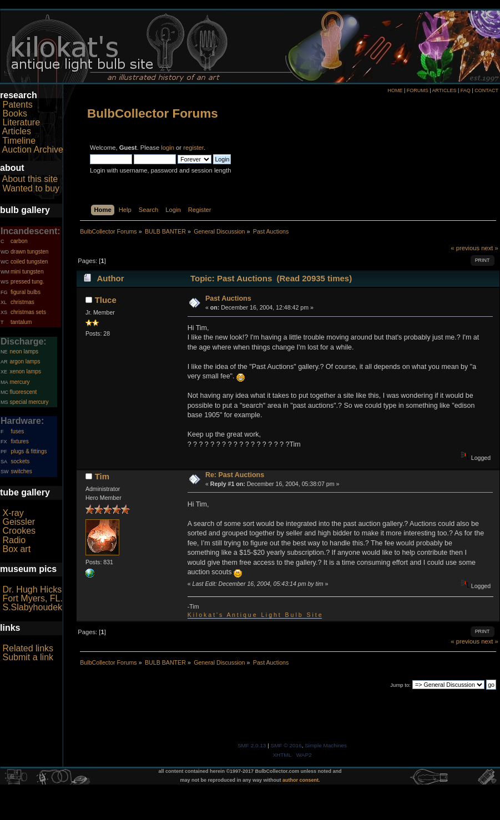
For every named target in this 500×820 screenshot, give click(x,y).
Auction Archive (32, 149)
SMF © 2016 (286, 745)
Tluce (106, 300)
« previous (465, 248)
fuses (17, 431)
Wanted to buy (30, 188)
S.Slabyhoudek (32, 607)
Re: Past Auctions (234, 475)
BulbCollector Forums (152, 113)
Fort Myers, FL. (32, 598)
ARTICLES (444, 90)
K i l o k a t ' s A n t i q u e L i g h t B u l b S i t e (255, 614)
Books (14, 113)
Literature (21, 122)
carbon (19, 241)
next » (489, 248)
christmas (22, 302)
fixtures (19, 441)
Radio (14, 540)
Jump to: (400, 685)
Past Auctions (228, 298)
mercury (19, 382)
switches (21, 471)
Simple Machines (326, 745)
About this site (30, 179)
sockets (20, 461)
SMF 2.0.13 (252, 745)
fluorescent (23, 392)
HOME (394, 90)
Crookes (19, 530)
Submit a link (27, 657)
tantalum (21, 322)
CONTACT (486, 90)
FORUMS (417, 90)
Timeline (19, 140)
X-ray (12, 513)
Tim (102, 476)
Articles (16, 131)
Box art (16, 549)
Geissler (18, 522)
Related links (27, 648)
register (193, 147)
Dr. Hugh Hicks (32, 589)
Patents (17, 104)
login (167, 147)
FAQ (466, 90)
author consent (300, 780)
